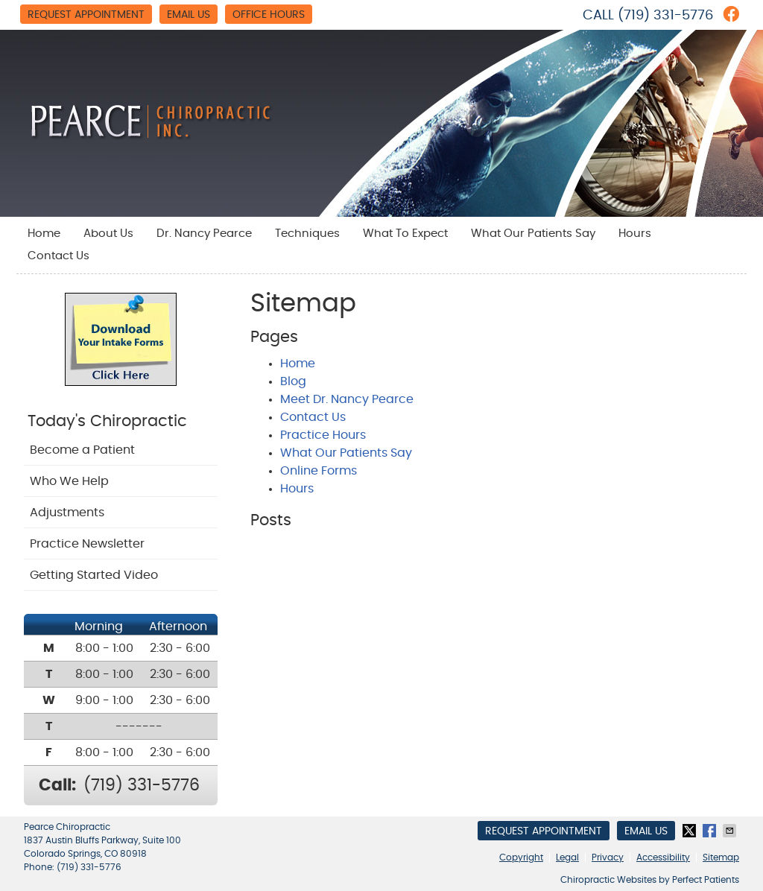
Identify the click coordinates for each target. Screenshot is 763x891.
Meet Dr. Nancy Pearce (347, 399)
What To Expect (405, 233)
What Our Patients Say (533, 233)
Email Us (188, 15)
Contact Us (58, 255)
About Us (108, 233)
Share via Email (731, 830)
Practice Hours (323, 435)
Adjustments (67, 513)
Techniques (307, 233)
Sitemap (721, 857)
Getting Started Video (94, 575)
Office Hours (268, 15)
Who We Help (69, 481)
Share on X (691, 830)
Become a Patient (82, 450)
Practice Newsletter (87, 544)
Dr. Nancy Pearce (204, 233)
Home (44, 233)
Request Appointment (86, 15)
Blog (293, 381)
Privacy (608, 857)
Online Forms (318, 471)
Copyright (521, 857)
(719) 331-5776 (665, 15)
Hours (634, 233)
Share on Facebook (711, 830)
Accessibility (663, 857)
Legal (567, 857)
